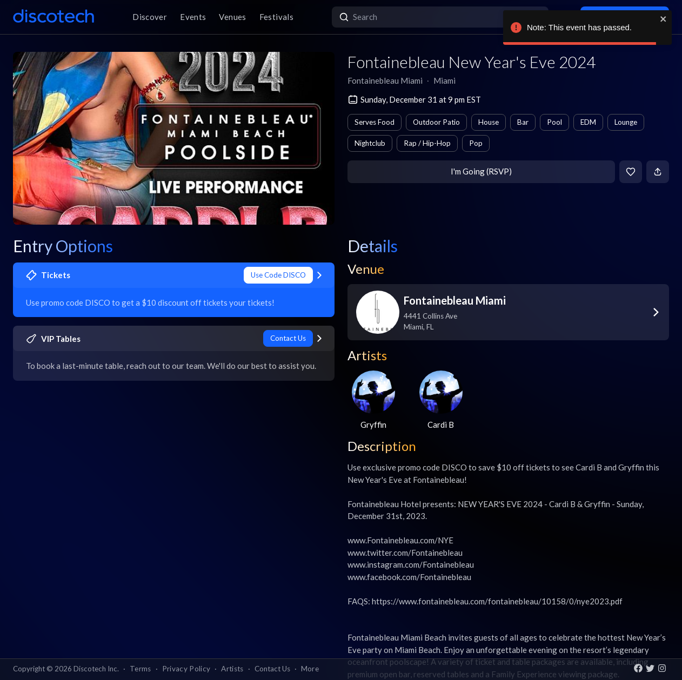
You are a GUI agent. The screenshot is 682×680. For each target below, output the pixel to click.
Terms (140, 668)
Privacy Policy (186, 668)
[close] (663, 19)
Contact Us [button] (272, 668)
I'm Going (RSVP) (481, 171)
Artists (232, 668)
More (310, 668)
